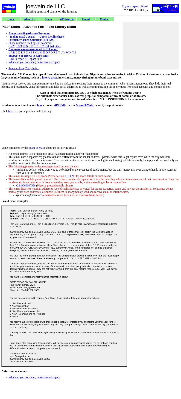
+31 (36, 46)
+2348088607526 (26, 185)
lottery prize (49, 77)
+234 (25, 46)
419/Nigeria (67, 19)
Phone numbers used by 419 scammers (30, 42)
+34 (47, 46)
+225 (12, 46)
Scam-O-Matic (85, 105)
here (39, 105)
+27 (31, 46)
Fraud (86, 19)
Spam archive (16, 68)
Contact (104, 19)
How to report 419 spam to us (25, 58)
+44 (52, 46)
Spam (48, 19)
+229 (19, 46)
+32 (41, 46)
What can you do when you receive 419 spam (34, 62)
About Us (29, 19)
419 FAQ (59, 105)
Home (11, 19)
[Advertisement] (150, 46)
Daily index (32, 68)
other (58, 46)
